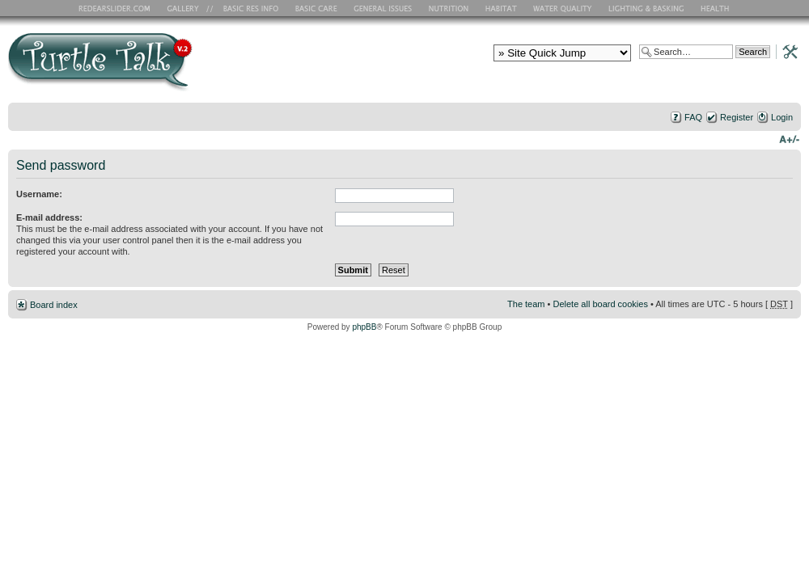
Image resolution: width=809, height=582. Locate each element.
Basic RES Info (246, 8)
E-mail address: (49, 217)
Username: (39, 194)
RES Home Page (117, 8)
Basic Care (315, 8)
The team (525, 304)
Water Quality (562, 8)
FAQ (693, 117)
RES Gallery (188, 8)
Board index (54, 305)
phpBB (364, 327)
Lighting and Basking (647, 8)
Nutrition (450, 8)
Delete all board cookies (600, 304)
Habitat (501, 8)
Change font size (789, 138)
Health (716, 8)
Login (782, 117)
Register (736, 117)
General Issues (384, 8)
